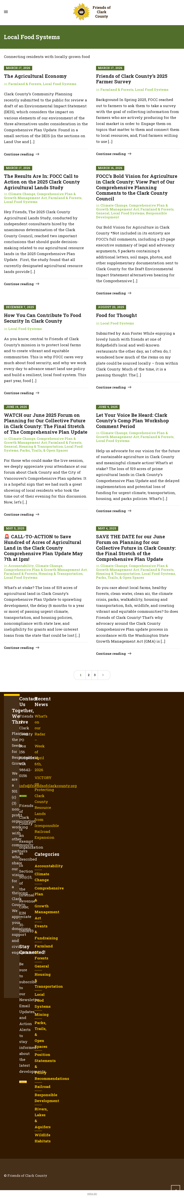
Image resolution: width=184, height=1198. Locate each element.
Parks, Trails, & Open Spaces (44, 450)
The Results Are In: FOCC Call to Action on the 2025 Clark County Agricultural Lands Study (42, 182)
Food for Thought (116, 315)
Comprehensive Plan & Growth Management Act (40, 196)
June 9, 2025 (108, 407)
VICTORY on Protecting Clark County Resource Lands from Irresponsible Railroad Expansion (47, 807)
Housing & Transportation (41, 446)
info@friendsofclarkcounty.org (48, 785)
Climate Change (21, 194)
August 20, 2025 (111, 307)
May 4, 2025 (107, 528)
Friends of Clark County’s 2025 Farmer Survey (131, 79)
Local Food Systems (59, 84)
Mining (42, 1014)
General (103, 213)
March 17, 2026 (18, 68)
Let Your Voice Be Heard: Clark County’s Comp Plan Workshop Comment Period (132, 421)
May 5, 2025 (15, 528)
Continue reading (19, 154)
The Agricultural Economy (35, 76)
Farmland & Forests (24, 84)
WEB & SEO (92, 1194)
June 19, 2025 (16, 407)
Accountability (21, 566)
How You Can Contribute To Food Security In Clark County (42, 318)
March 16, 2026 (110, 168)
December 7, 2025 (20, 307)
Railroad (42, 1086)
